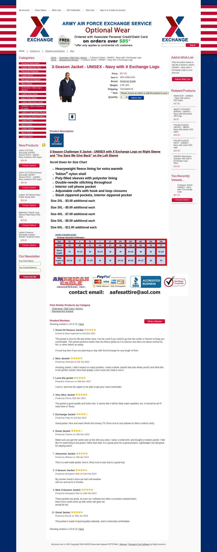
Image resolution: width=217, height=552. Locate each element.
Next (81, 324)
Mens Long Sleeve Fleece (33, 116)
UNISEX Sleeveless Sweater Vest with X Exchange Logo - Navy (183, 159)
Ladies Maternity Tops (31, 67)
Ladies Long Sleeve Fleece (33, 112)
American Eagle (128, 81)
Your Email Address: (28, 267)
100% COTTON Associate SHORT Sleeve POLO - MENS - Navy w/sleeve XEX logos (30, 153)
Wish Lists (56, 10)
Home (53, 60)
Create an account (117, 10)
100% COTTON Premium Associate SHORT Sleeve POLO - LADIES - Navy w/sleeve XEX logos (30, 176)
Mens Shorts (27, 133)
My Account (24, 10)
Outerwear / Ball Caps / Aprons (31, 89)
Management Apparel (30, 79)
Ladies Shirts (27, 75)
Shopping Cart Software (139, 544)
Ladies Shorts (27, 129)
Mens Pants (26, 125)
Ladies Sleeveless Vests (32, 102)
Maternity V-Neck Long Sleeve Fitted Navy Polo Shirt (29, 214)
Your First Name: (26, 261)
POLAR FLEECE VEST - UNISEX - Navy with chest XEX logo (183, 144)
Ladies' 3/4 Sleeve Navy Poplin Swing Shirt (29, 196)
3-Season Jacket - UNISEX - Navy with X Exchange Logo (185, 188)
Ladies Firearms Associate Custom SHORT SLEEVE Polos (29, 234)
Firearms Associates (30, 63)
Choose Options (29, 165)
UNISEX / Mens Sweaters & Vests (32, 107)
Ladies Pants (27, 120)
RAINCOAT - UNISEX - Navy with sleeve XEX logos (183, 98)
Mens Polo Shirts (29, 98)
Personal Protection (30, 71)
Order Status (40, 10)
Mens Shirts (26, 84)
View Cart (90, 10)
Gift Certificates (73, 10)
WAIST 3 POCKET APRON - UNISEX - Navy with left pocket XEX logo (183, 112)
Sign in (103, 10)
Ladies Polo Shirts (29, 94)
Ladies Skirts (27, 137)
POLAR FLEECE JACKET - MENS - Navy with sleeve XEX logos (183, 128)
